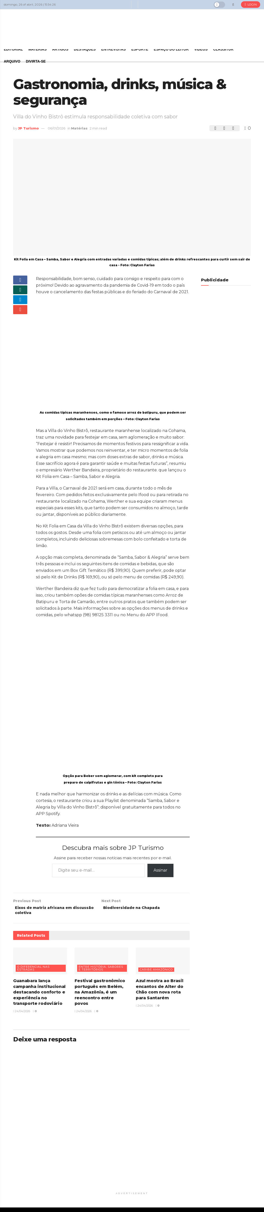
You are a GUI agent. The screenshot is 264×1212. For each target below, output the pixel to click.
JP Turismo (28, 128)
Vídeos (201, 49)
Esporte (139, 49)
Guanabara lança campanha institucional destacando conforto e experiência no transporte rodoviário (39, 994)
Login (251, 4)
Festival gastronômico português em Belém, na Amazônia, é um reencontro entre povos (100, 994)
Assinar (160, 870)
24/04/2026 (21, 1013)
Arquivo (12, 61)
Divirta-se (36, 61)
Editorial (13, 49)
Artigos (60, 49)
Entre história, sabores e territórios (101, 970)
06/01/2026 (56, 128)
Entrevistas (113, 49)
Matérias (37, 49)
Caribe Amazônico (156, 971)
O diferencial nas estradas (33, 970)
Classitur (223, 49)
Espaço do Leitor (171, 49)
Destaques (85, 49)
